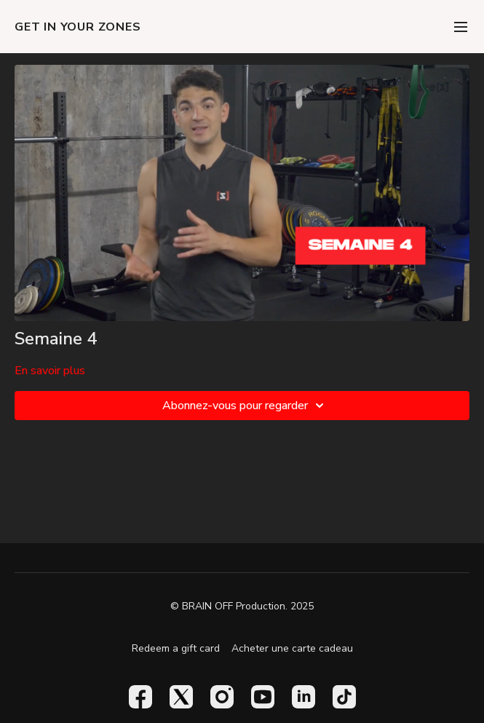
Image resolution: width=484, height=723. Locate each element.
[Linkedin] (303, 696)
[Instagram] (222, 696)
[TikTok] (344, 696)
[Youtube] (262, 696)
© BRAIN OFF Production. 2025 (242, 606)
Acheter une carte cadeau (292, 648)
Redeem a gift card (176, 648)
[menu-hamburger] (460, 26)
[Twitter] (181, 696)
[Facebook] (140, 696)
